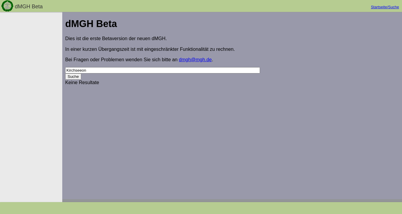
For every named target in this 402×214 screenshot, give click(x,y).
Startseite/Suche (385, 7)
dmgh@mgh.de (195, 59)
